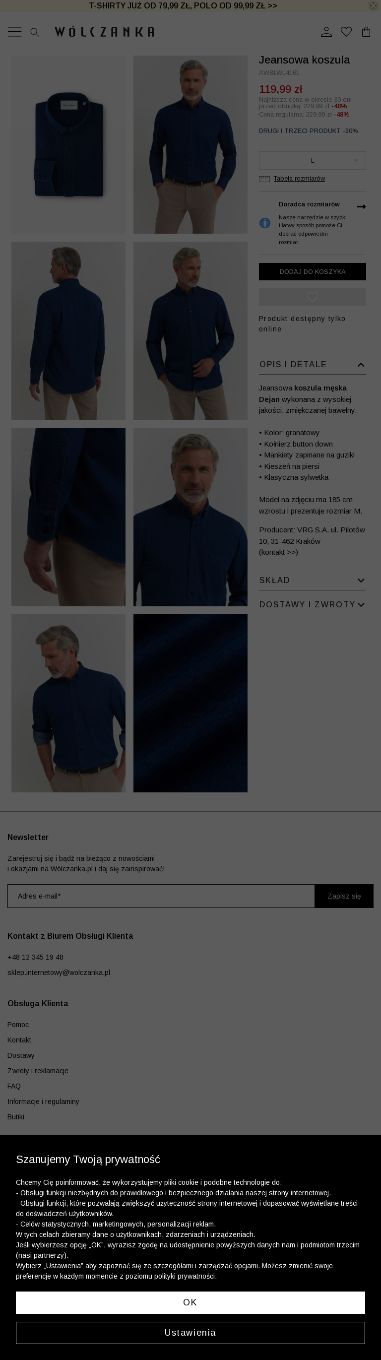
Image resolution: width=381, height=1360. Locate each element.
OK (190, 1302)
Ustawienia (190, 1333)
